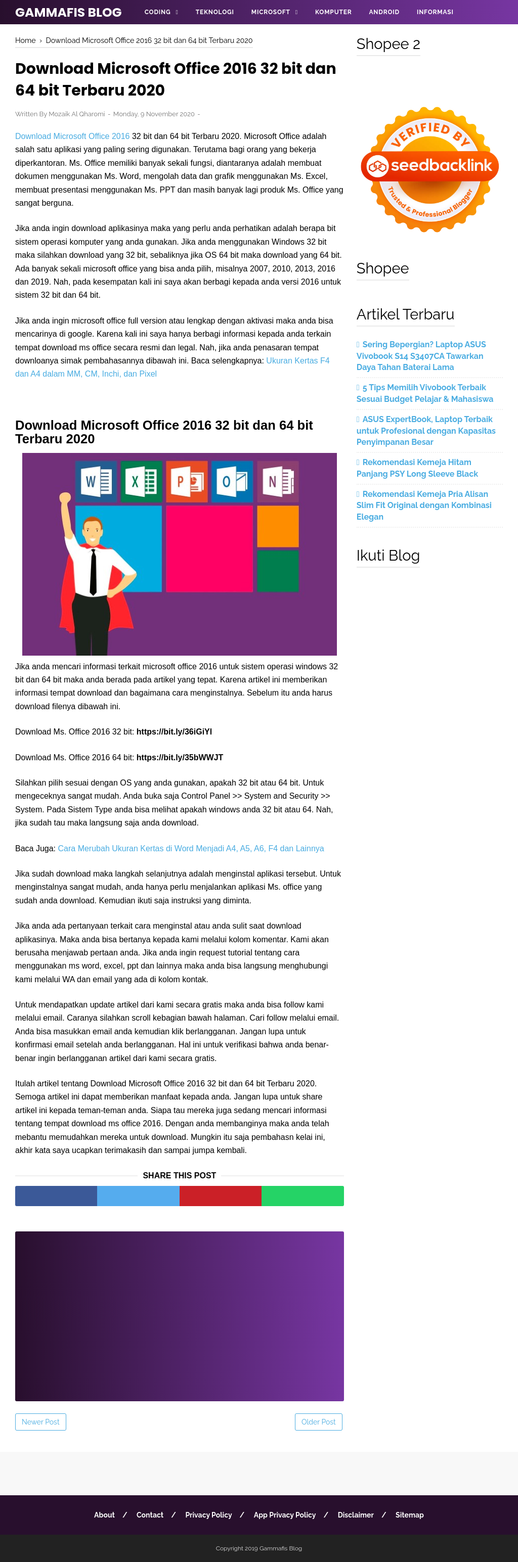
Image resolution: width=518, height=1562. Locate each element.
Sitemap (410, 1515)
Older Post (318, 1422)
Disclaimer (356, 1515)
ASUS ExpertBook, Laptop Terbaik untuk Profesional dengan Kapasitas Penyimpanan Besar (426, 431)
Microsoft (270, 12)
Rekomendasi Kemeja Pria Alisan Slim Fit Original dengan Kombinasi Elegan (424, 505)
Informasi (435, 12)
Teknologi (215, 12)
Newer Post (41, 1422)
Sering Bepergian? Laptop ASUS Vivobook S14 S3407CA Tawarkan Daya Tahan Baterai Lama (421, 356)
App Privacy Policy (285, 1515)
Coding (158, 12)
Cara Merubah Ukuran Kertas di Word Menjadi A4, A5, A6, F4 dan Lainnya (191, 848)
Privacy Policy (208, 1515)
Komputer (333, 12)
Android (384, 12)
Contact (150, 1515)
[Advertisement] (179, 1310)
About (104, 1515)
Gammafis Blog (68, 12)
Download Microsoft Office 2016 (72, 136)
